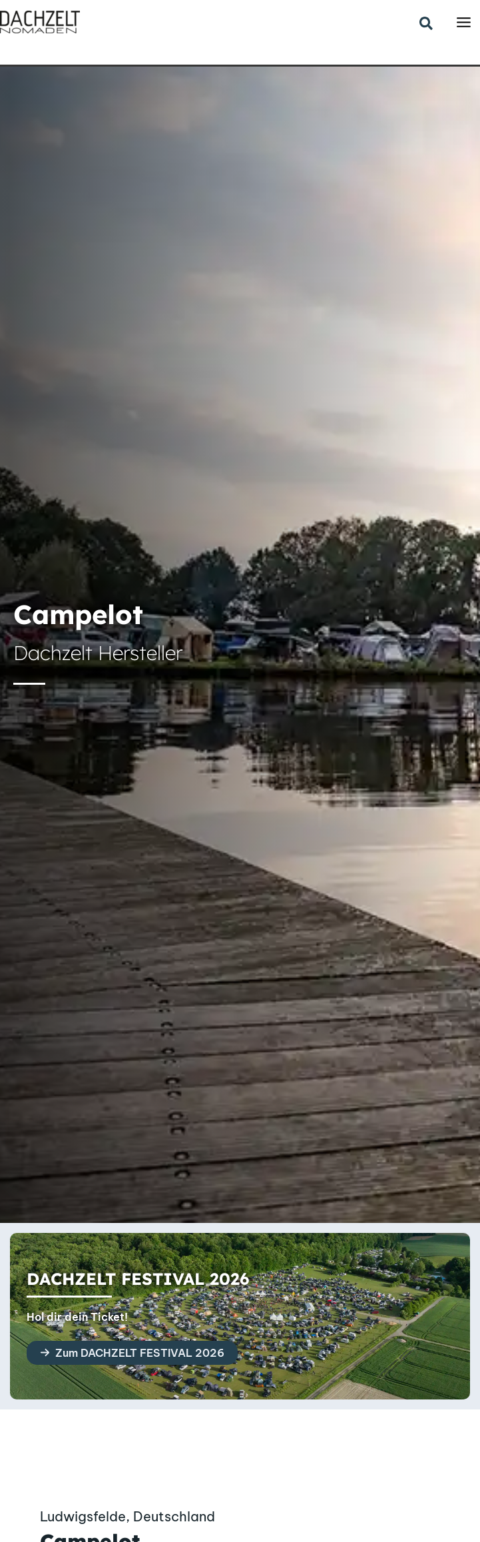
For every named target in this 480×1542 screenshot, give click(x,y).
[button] (426, 24)
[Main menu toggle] (463, 22)
